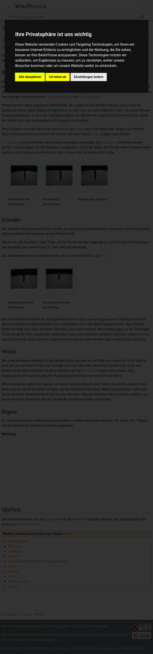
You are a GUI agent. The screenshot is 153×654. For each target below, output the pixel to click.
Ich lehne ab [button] (57, 77)
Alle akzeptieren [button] (30, 77)
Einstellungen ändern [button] (88, 77)
